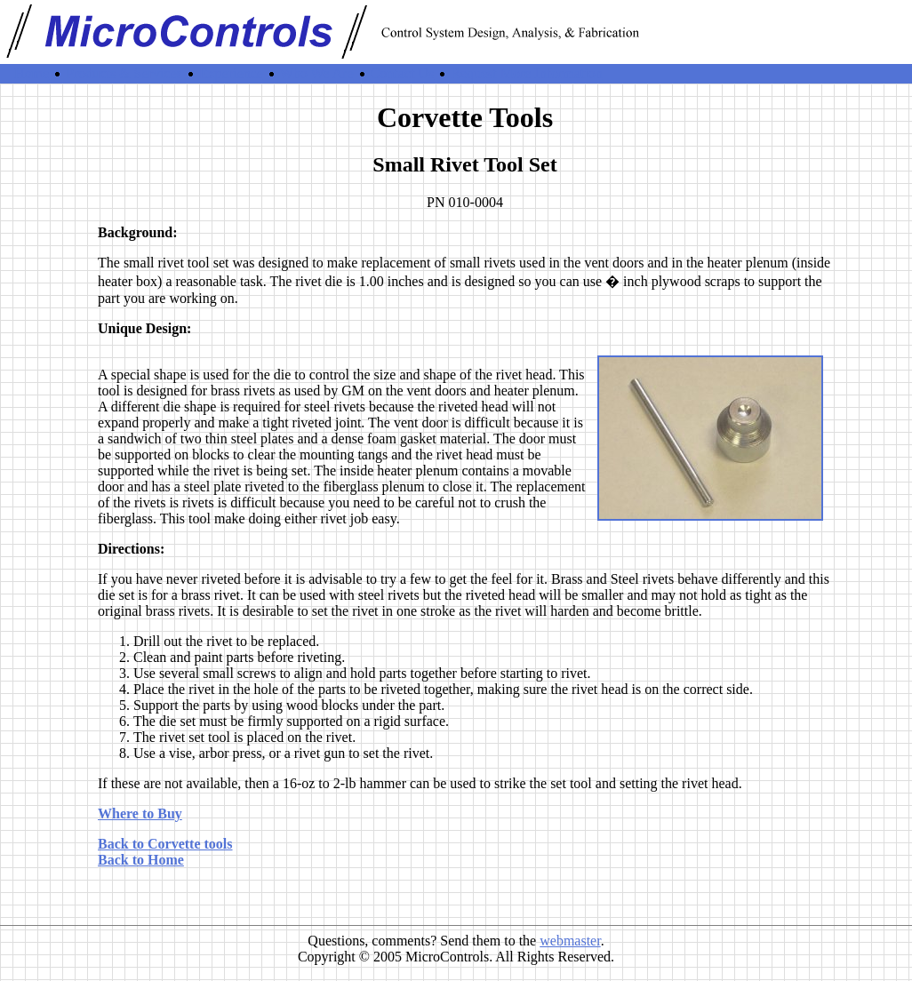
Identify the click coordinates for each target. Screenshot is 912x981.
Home (31, 73)
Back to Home (141, 859)
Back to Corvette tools (165, 843)
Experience (231, 73)
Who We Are (317, 73)
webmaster (570, 940)
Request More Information (527, 73)
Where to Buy (140, 813)
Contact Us (403, 73)
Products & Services (124, 73)
